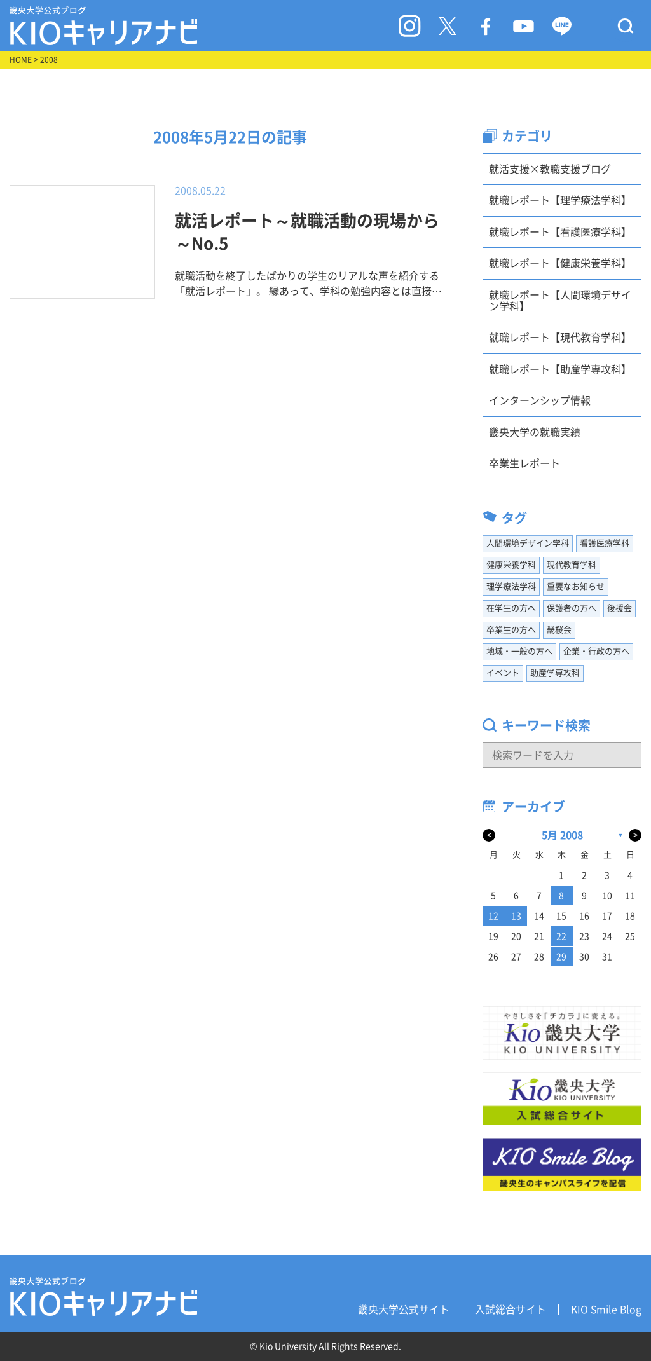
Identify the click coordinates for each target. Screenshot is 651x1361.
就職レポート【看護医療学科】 (560, 232)
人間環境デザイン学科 (527, 543)
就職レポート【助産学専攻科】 (560, 369)
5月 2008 (562, 835)
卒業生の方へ (511, 630)
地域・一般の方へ (519, 651)
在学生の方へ (511, 608)
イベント (502, 673)
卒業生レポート (524, 463)
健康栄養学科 (511, 565)
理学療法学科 (511, 586)
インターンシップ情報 (540, 400)
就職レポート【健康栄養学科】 (560, 263)
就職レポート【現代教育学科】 (560, 337)
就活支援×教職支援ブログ (550, 169)
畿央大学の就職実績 (534, 432)
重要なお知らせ (576, 586)
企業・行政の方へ (596, 651)
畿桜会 (559, 630)
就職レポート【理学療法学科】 (560, 200)
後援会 (619, 608)
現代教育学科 (571, 565)
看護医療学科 (604, 543)
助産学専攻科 (555, 673)
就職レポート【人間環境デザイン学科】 (560, 300)
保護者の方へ (571, 608)
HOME (21, 60)
